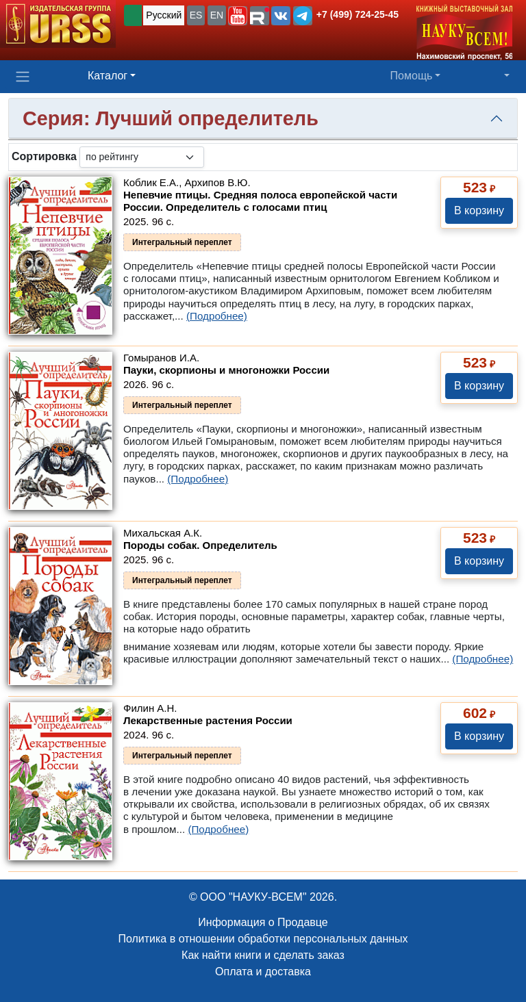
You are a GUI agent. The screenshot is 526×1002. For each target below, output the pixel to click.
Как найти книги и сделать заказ (263, 955)
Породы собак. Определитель (200, 545)
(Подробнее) (216, 316)
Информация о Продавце (262, 922)
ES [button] (196, 15)
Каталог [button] (107, 75)
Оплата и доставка (263, 971)
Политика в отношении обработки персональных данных (263, 939)
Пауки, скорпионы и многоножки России (226, 370)
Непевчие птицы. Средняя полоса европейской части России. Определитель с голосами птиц (260, 201)
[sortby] (141, 157)
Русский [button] (163, 15)
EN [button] (216, 15)
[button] (237, 15)
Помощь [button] (411, 75)
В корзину (479, 210)
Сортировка (44, 156)
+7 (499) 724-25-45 (357, 14)
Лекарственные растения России (207, 720)
